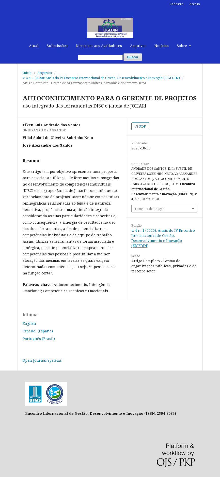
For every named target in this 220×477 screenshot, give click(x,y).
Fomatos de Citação (150, 208)
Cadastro (176, 4)
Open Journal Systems (42, 360)
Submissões (57, 45)
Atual (34, 45)
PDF (142, 126)
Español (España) (38, 331)
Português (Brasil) (39, 338)
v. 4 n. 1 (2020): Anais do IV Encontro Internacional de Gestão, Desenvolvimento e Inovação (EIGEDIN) (101, 77)
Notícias (161, 45)
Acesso (194, 4)
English (29, 323)
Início (27, 72)
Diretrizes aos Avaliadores (99, 45)
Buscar (132, 57)
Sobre (182, 45)
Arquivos (138, 45)
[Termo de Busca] (100, 57)
